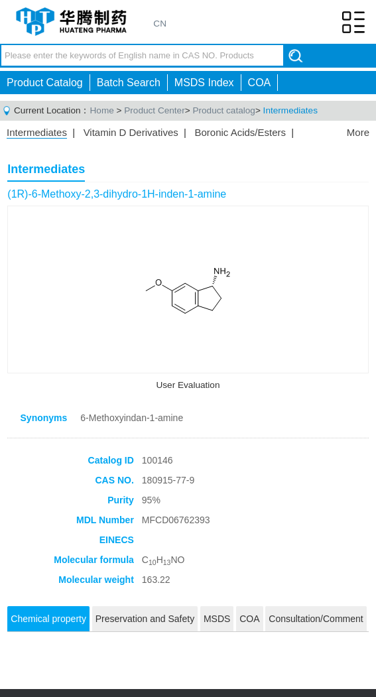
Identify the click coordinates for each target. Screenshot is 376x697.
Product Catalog (45, 82)
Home (102, 110)
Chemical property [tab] (48, 618)
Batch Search (128, 82)
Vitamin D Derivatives (131, 132)
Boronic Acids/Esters (240, 132)
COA (259, 82)
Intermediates (290, 110)
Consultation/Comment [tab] (316, 618)
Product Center (154, 110)
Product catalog (223, 110)
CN (159, 24)
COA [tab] (249, 618)
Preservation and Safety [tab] (144, 618)
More (358, 132)
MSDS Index (204, 82)
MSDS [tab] (217, 618)
